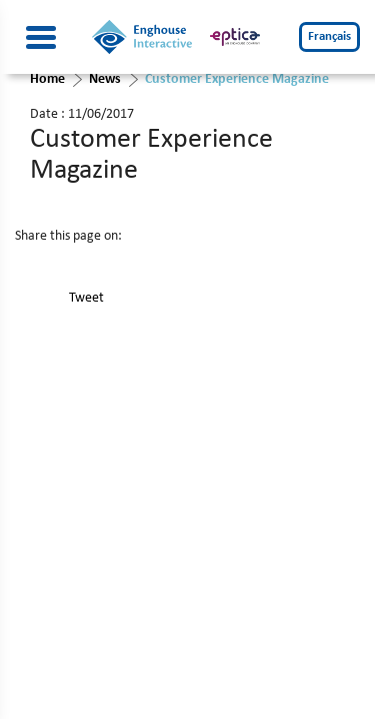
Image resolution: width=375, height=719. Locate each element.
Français (329, 36)
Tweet (86, 298)
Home (47, 79)
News (105, 79)
